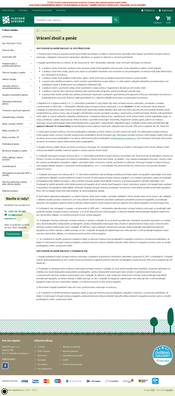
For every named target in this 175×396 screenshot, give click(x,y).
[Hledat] (73, 19)
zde (114, 135)
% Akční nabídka (10, 30)
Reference (61, 10)
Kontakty (23, 10)
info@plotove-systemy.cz (13, 216)
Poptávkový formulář (42, 10)
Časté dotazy (13, 234)
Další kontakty (8, 358)
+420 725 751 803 (17, 211)
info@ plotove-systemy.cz (123, 138)
